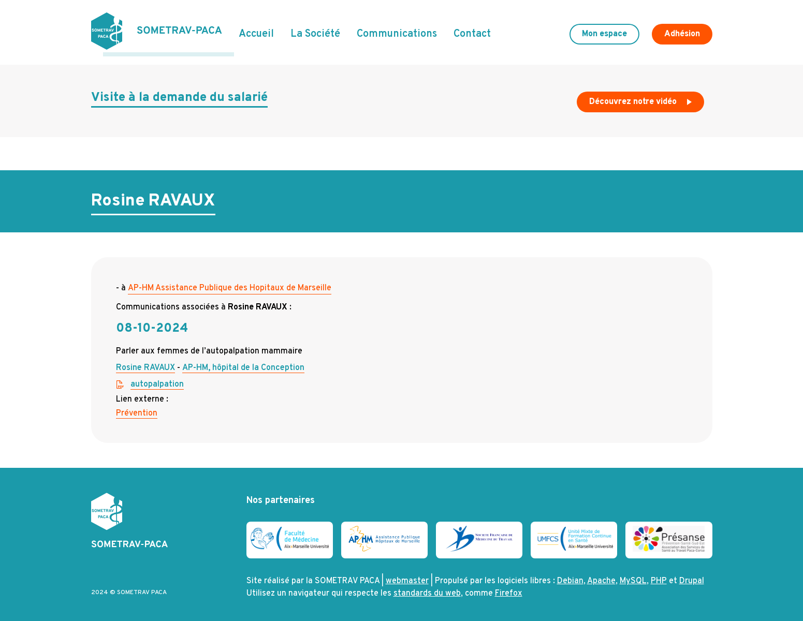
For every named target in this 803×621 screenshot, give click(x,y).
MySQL (633, 577)
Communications (397, 32)
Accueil (256, 32)
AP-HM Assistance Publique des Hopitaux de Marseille (229, 284)
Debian (570, 577)
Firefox (508, 590)
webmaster (407, 577)
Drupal (691, 577)
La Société (315, 32)
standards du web (427, 590)
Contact (472, 32)
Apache (601, 577)
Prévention (136, 409)
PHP (659, 577)
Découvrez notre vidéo (641, 100)
